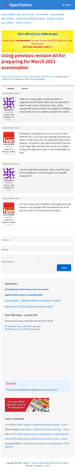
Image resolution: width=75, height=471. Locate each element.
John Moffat (10, 424)
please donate (51, 389)
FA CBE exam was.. (13, 329)
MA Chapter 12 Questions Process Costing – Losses (44, 424)
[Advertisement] (37, 355)
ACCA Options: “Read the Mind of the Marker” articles (33, 300)
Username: (6, 240)
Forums (4, 76)
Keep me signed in (8, 262)
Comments (39, 465)
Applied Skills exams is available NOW (23, 294)
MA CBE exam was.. (32, 326)
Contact (34, 463)
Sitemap (29, 465)
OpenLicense (56, 463)
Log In (64, 267)
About (65, 463)
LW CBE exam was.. (32, 329)
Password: (5, 250)
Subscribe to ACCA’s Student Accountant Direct (29, 306)
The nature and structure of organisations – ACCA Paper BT (41, 434)
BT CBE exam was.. (13, 326)
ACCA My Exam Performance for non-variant (27, 289)
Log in (47, 465)
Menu (68, 4)
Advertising (44, 463)
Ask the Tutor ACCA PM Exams (42, 76)
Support (25, 463)
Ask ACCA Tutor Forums (18, 76)
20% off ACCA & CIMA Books (37, 34)
